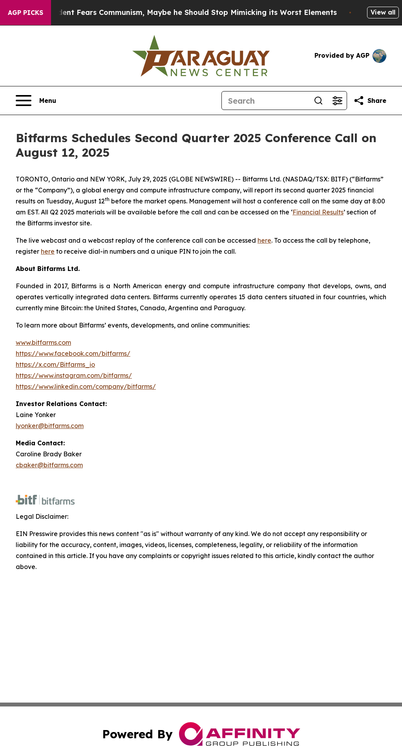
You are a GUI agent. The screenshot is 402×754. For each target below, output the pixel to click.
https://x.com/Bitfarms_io (55, 364)
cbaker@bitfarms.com (49, 465)
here (264, 240)
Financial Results (318, 212)
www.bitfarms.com (43, 342)
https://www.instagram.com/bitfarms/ (74, 375)
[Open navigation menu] (36, 100)
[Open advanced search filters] (337, 101)
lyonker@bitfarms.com (50, 426)
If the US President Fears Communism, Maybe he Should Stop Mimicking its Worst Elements (177, 12)
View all (383, 12)
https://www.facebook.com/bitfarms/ (73, 353)
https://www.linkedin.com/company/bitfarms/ (86, 386)
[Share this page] (369, 100)
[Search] (265, 101)
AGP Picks (25, 12)
